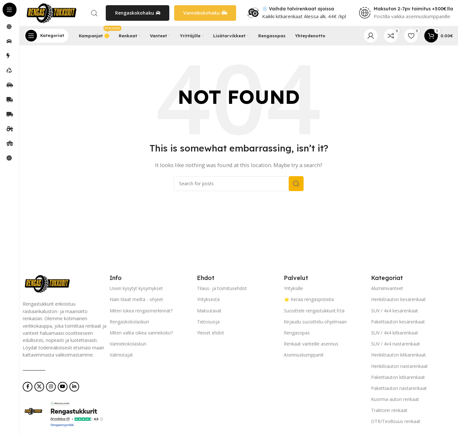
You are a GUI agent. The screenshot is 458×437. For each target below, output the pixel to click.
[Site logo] (51, 12)
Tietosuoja (208, 322)
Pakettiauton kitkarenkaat (398, 377)
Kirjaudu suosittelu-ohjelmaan (315, 322)
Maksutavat (209, 311)
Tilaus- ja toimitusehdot (222, 288)
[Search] (239, 183)
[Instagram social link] (51, 387)
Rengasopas (297, 333)
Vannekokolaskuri (128, 344)
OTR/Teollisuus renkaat (395, 422)
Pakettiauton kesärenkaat (398, 322)
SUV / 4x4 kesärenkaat (394, 311)
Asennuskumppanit (304, 355)
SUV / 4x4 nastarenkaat (395, 344)
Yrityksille (293, 288)
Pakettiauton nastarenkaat (399, 388)
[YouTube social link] (62, 387)
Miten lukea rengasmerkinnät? (141, 311)
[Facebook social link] (27, 387)
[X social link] (39, 387)
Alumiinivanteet (387, 288)
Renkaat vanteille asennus (311, 344)
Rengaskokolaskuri (129, 322)
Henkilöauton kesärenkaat (398, 299)
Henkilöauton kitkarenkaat (398, 355)
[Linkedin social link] (74, 387)
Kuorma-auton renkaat (395, 399)
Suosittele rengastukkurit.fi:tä (314, 311)
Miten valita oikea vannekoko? (141, 333)
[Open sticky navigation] (46, 35)
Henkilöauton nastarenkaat (399, 366)
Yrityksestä (208, 299)
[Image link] (47, 283)
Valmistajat (121, 355)
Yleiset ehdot (210, 333)
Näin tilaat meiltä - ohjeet (136, 299)
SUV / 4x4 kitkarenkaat (394, 333)
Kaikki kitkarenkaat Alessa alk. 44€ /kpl (304, 16)
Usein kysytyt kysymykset (136, 288)
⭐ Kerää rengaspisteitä (309, 299)
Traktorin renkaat (389, 410)
